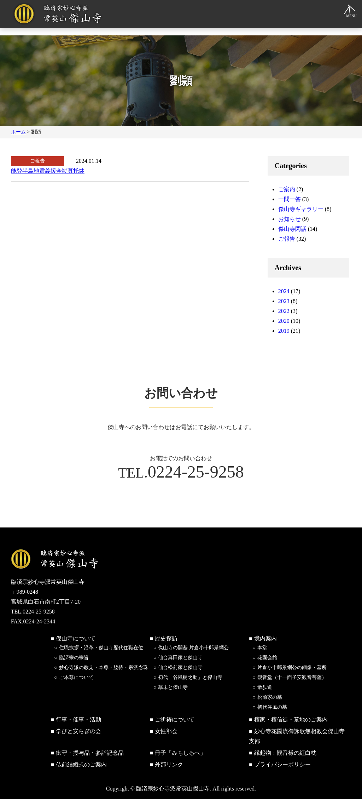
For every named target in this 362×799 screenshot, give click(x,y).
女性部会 (166, 731)
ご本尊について (76, 677)
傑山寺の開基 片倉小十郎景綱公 (193, 647)
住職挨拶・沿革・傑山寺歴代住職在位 (101, 647)
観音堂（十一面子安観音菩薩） (292, 677)
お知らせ (289, 219)
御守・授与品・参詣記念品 (90, 753)
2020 (284, 321)
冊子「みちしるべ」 (180, 753)
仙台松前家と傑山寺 (180, 667)
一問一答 (289, 199)
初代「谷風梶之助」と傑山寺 (190, 677)
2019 (284, 331)
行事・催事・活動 (78, 720)
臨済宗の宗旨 (74, 657)
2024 (284, 291)
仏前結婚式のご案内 (81, 764)
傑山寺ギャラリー (300, 209)
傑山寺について (75, 638)
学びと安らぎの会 (78, 731)
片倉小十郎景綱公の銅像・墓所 (292, 667)
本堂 (262, 647)
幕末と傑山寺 (173, 687)
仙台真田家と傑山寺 (180, 657)
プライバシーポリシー (282, 764)
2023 (284, 301)
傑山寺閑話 (292, 229)
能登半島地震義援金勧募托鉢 (47, 171)
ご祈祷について (174, 720)
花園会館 (267, 657)
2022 (284, 311)
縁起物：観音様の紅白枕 (285, 753)
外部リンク (169, 764)
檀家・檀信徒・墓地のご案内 (291, 720)
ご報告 (286, 239)
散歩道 (264, 687)
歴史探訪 (166, 638)
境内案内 (265, 638)
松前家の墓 (269, 697)
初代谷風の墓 (272, 707)
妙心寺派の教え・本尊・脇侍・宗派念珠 (103, 667)
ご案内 (286, 189)
